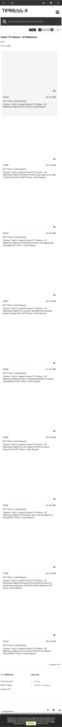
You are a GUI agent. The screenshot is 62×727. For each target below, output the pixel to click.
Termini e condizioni (42, 685)
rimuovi (31, 723)
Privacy (37, 681)
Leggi (53, 721)
